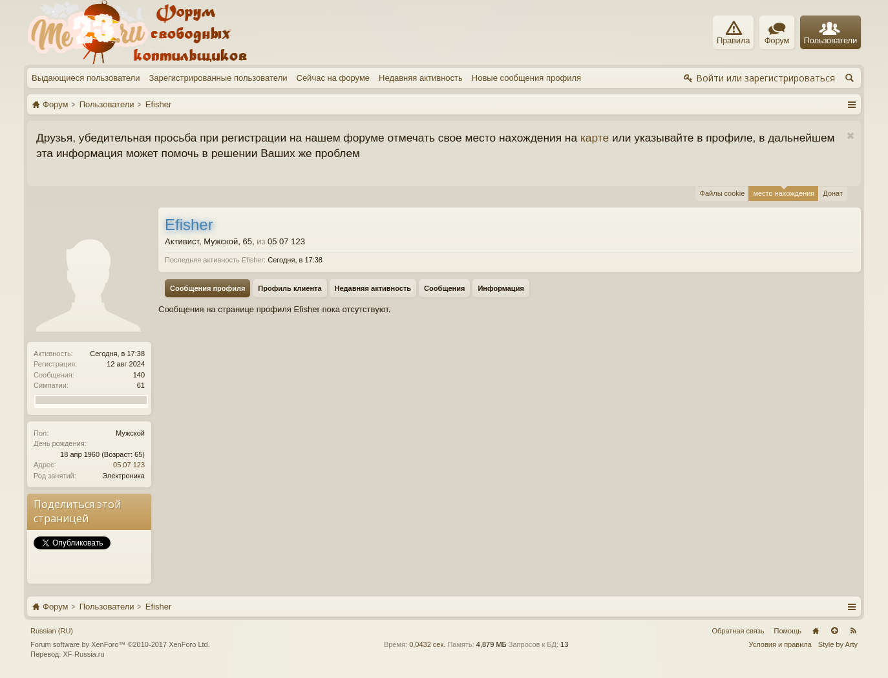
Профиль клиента (289, 288)
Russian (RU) (51, 631)
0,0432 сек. (427, 644)
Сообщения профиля (207, 288)
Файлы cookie (722, 193)
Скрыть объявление (850, 136)
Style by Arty (838, 644)
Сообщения (444, 288)
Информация (500, 288)
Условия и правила (780, 644)
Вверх (834, 630)
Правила (733, 33)
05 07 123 (129, 465)
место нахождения (783, 191)
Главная (815, 630)
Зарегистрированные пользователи (218, 78)
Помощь (788, 631)
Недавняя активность (421, 78)
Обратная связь (738, 631)
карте (594, 137)
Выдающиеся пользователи (86, 78)
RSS (853, 630)
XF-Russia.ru (83, 654)
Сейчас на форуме (333, 78)
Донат (833, 193)
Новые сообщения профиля (526, 78)
